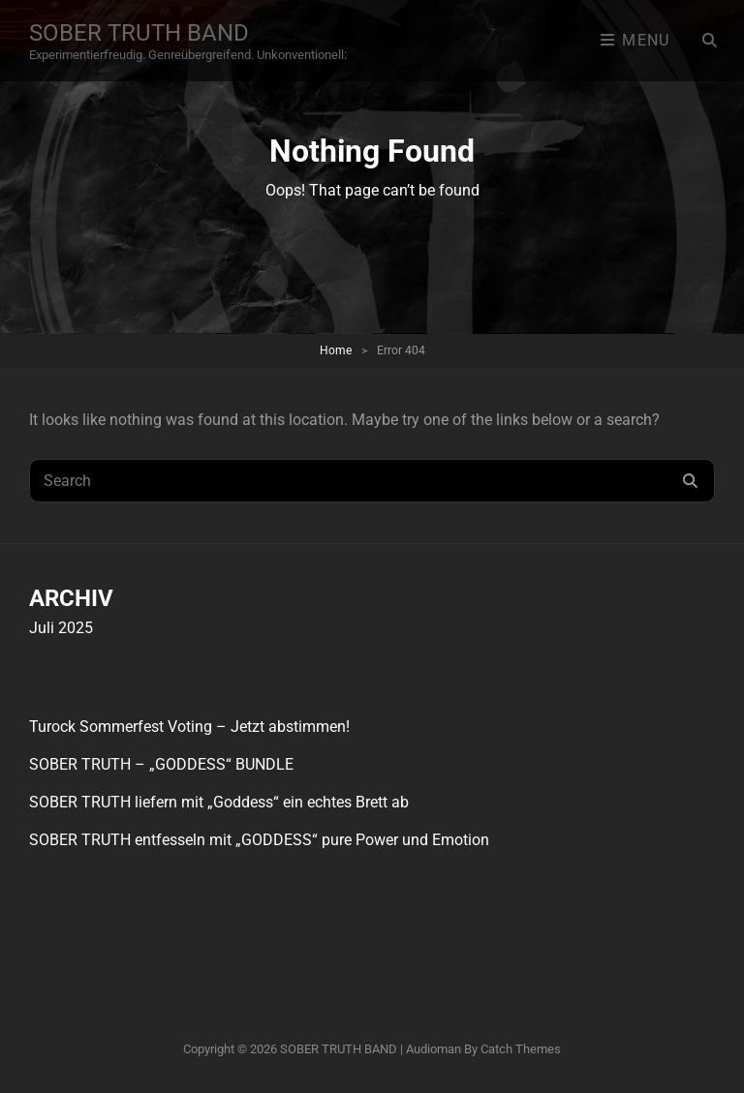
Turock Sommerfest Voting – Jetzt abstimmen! (189, 726)
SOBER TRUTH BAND (139, 32)
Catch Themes (520, 1049)
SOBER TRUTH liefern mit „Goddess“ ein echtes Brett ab (219, 802)
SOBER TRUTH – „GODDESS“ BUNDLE (161, 764)
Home (336, 350)
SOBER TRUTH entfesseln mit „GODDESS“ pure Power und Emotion (259, 840)
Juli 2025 (61, 628)
